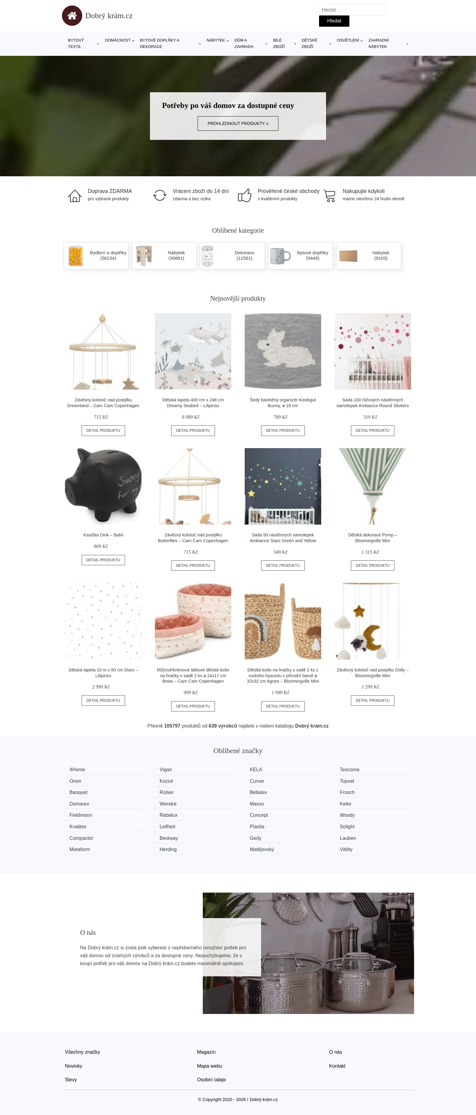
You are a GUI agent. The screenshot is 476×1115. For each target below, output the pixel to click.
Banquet (79, 792)
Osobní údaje (211, 1079)
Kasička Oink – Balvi (103, 534)
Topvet (348, 781)
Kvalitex (78, 826)
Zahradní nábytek (379, 43)
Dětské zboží (310, 43)
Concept (259, 815)
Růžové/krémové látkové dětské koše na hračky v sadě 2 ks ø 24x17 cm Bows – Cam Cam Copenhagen (193, 675)
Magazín (206, 1052)
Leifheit (168, 826)
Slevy (71, 1079)
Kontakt (337, 1065)
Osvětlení (348, 40)
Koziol (166, 781)
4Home (77, 769)
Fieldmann (81, 815)
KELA (256, 769)
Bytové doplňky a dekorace (159, 43)
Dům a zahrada (243, 43)
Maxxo (257, 803)
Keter (346, 803)
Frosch (348, 792)
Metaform (80, 849)
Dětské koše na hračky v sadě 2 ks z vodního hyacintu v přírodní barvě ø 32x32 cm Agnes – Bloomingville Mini (283, 675)
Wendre (168, 803)
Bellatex (258, 792)
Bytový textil (76, 43)
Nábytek (216, 40)
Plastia (257, 826)
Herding (168, 849)
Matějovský (262, 849)
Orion (75, 781)
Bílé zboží (279, 43)
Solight (348, 826)
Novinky (73, 1065)
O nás (335, 1052)
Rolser (167, 792)
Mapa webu (209, 1065)
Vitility (347, 849)
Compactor (81, 837)
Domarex (79, 803)
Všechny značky (82, 1052)
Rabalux (169, 815)
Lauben (349, 837)
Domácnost (118, 40)
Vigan (166, 769)
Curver (257, 781)
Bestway (169, 837)
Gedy (256, 837)
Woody (348, 815)
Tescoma (350, 769)
